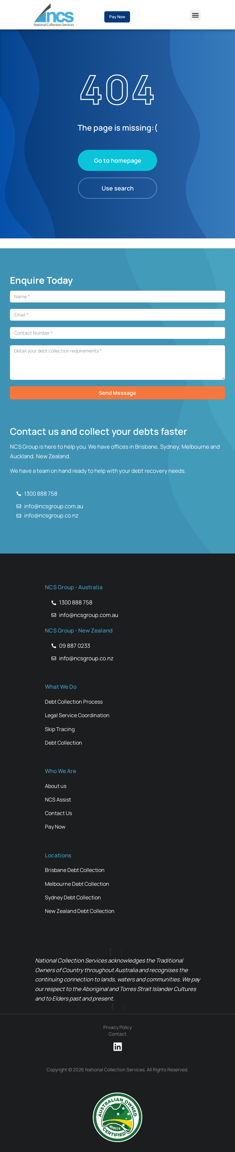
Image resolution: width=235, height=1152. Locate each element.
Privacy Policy (117, 1027)
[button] (195, 15)
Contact (117, 1034)
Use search (118, 188)
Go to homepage (117, 160)
